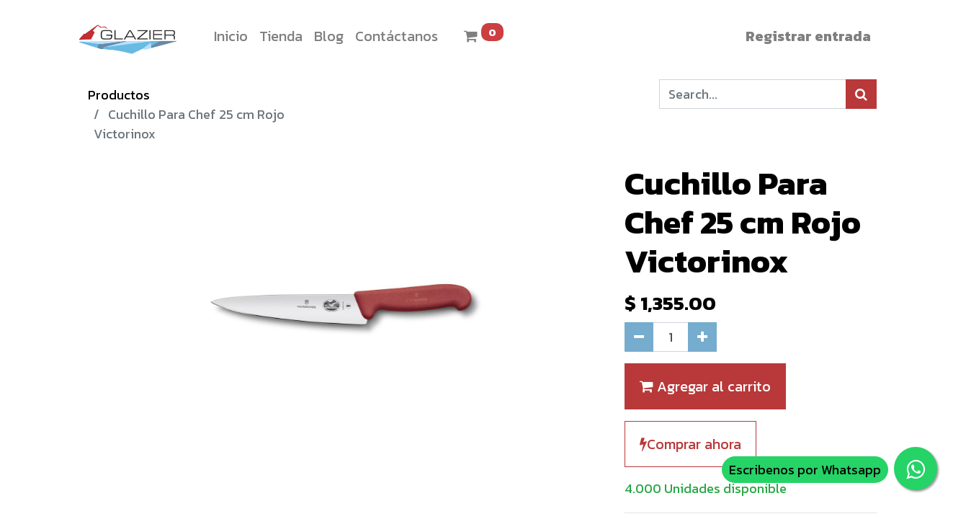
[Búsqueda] (861, 94)
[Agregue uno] (702, 337)
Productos (119, 95)
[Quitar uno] (639, 337)
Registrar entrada (808, 36)
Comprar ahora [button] (690, 444)
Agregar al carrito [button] (705, 386)
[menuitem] (231, 36)
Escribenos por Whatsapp (805, 469)
